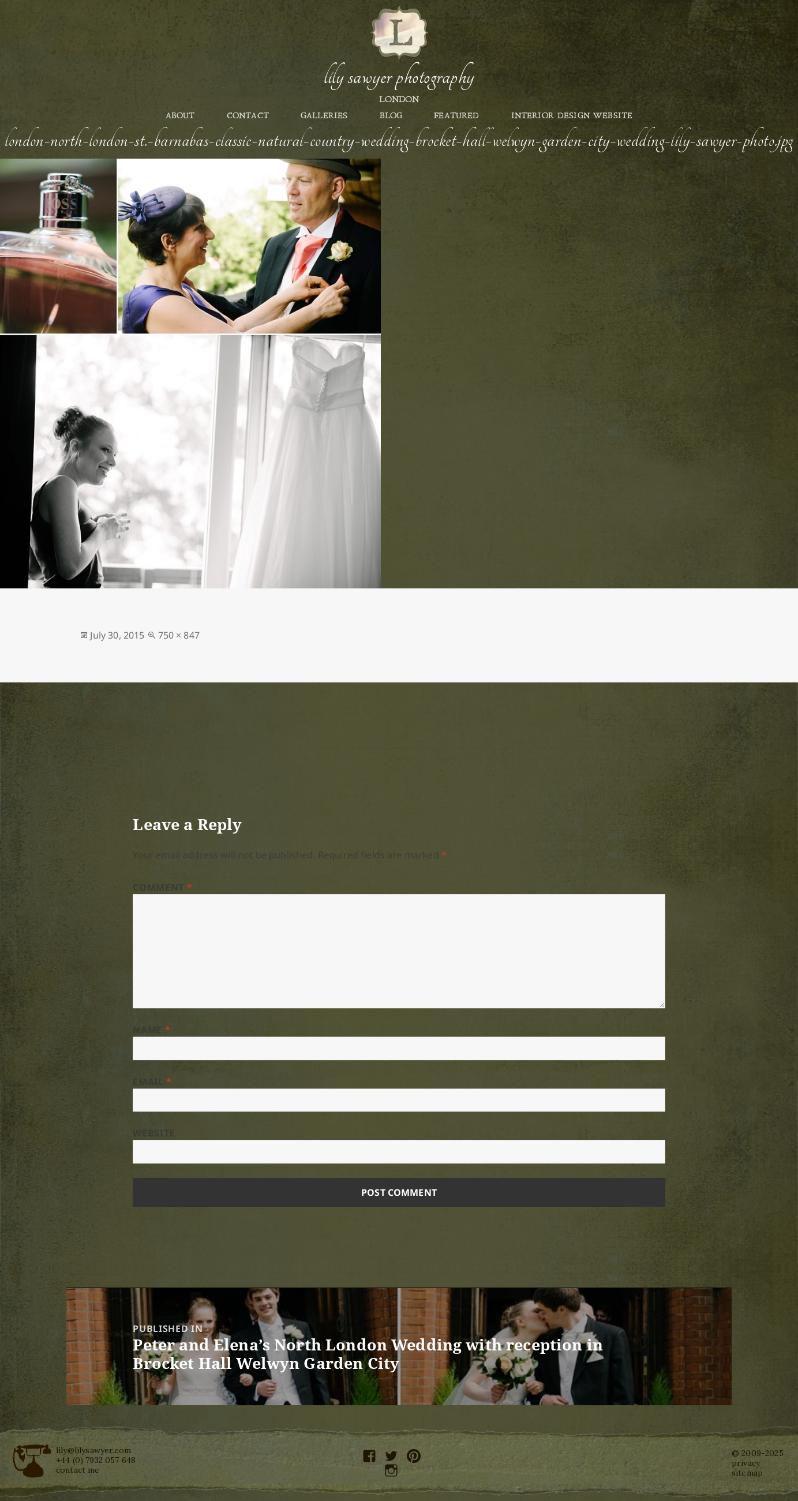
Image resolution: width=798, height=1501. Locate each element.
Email (152, 1081)
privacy (746, 1463)
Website (153, 1133)
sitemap (747, 1473)
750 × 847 (179, 635)
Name (151, 1029)
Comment (162, 887)
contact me (78, 1470)
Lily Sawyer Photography (399, 77)
